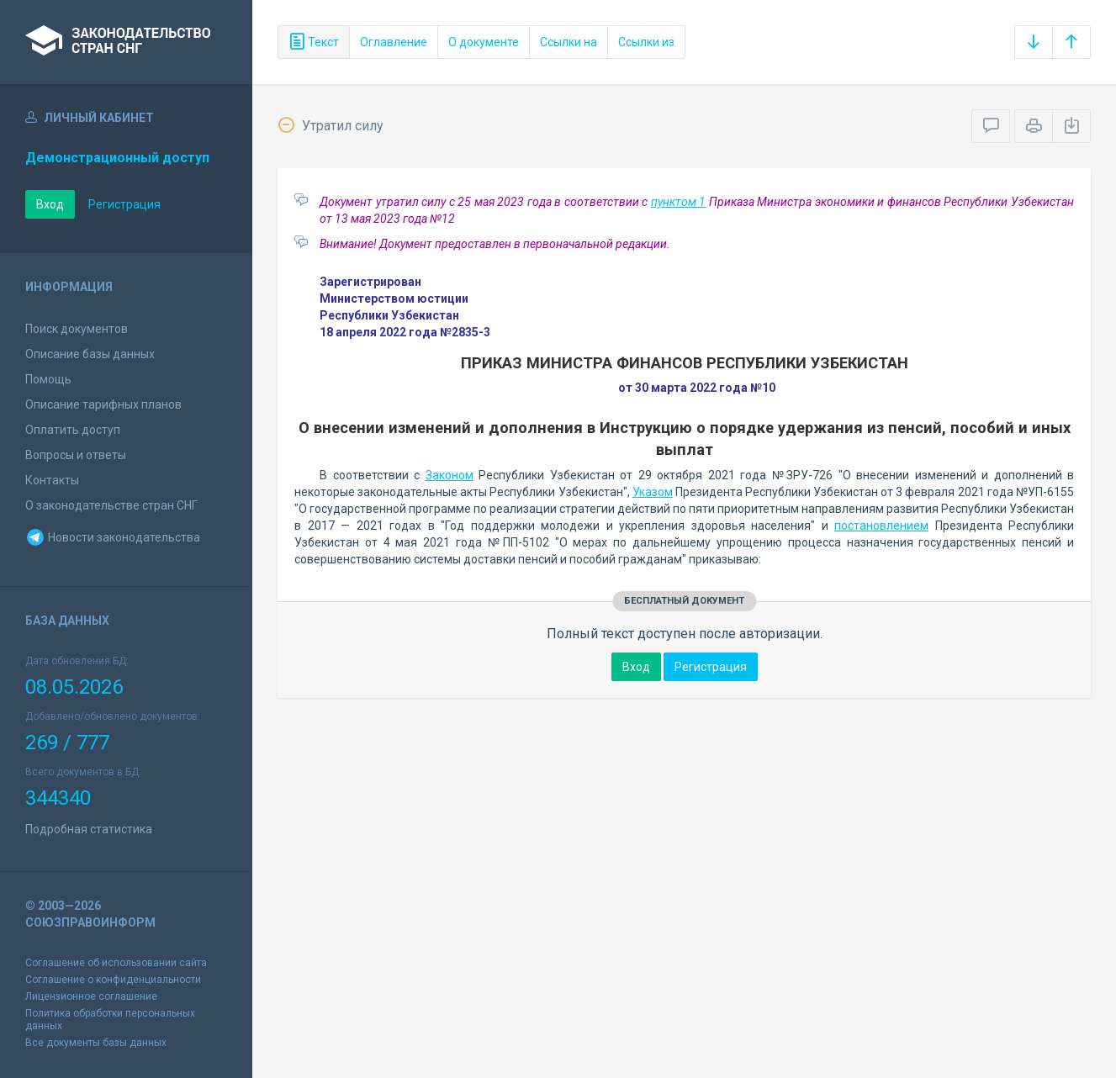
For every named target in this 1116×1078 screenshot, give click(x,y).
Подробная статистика (88, 829)
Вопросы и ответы (75, 455)
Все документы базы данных (96, 1043)
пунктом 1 (678, 202)
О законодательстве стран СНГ (111, 505)
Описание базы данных (90, 354)
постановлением (881, 525)
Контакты (52, 480)
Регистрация (124, 204)
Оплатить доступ (72, 429)
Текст (313, 42)
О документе (483, 42)
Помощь (48, 379)
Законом (449, 475)
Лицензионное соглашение (91, 996)
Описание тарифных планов (103, 404)
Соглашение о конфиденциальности (113, 980)
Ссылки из (646, 42)
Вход (50, 204)
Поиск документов (76, 329)
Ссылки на (568, 42)
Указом (652, 492)
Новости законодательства (112, 537)
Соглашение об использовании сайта (116, 963)
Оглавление (393, 42)
